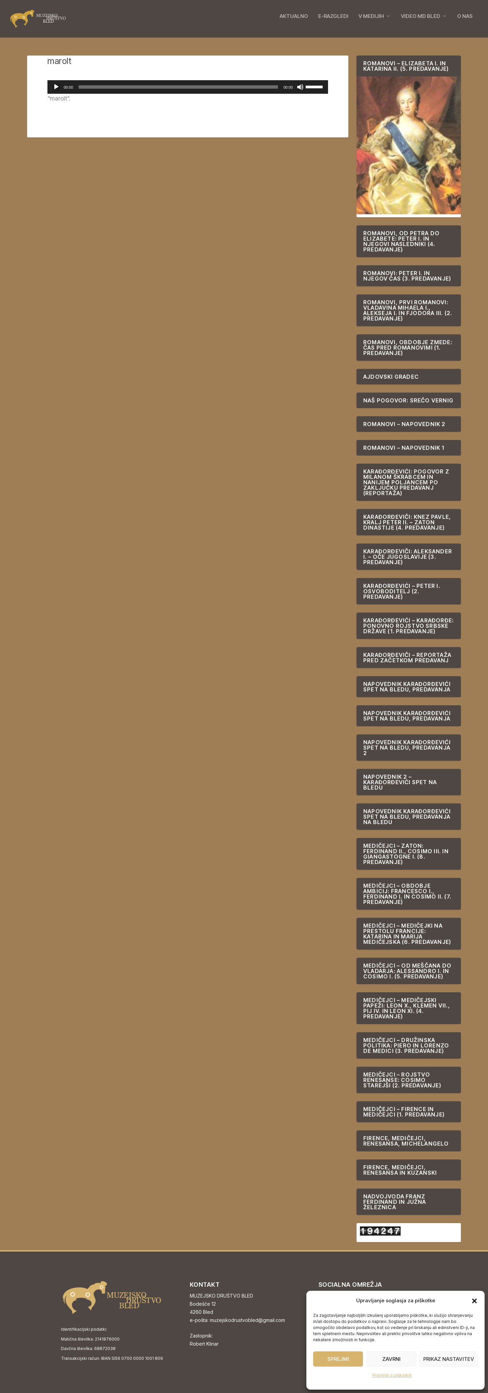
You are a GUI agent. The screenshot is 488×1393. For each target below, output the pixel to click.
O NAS (465, 21)
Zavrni (391, 1359)
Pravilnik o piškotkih (392, 1375)
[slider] (178, 87)
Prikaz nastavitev (448, 1359)
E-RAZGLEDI (333, 21)
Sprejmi (338, 1359)
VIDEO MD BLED (420, 21)
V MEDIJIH (371, 21)
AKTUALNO (294, 21)
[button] (474, 1301)
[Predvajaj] (56, 87)
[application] (187, 87)
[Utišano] (300, 87)
